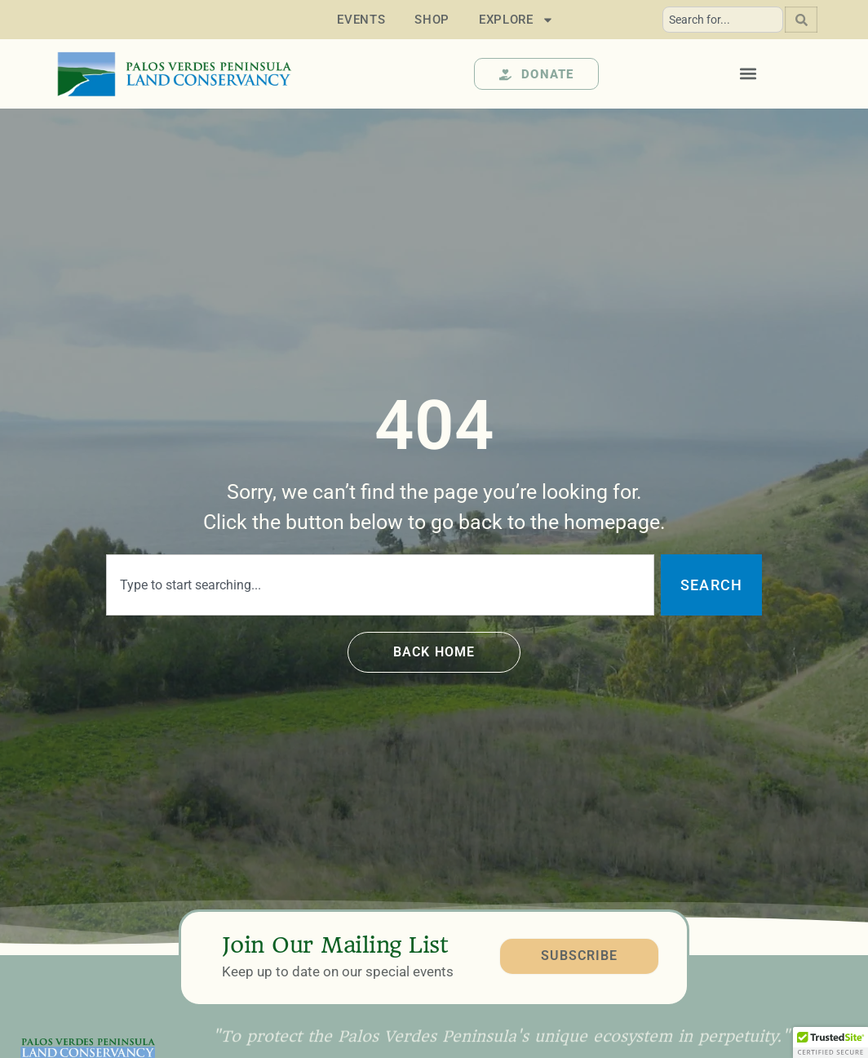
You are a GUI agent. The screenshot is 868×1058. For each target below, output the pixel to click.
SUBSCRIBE (579, 956)
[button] (748, 73)
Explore (516, 19)
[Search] (801, 20)
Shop (432, 19)
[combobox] (722, 20)
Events (361, 19)
